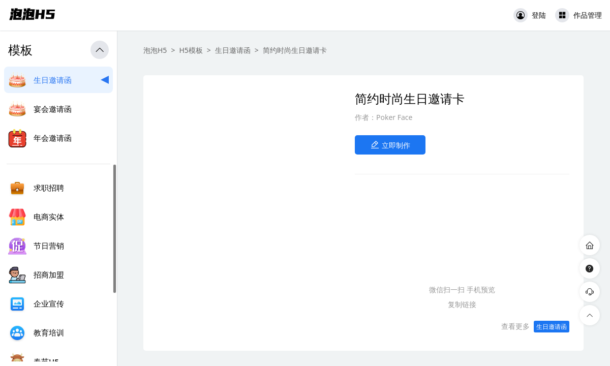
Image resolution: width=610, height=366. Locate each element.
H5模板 (190, 50)
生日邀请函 (233, 50)
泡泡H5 (155, 50)
